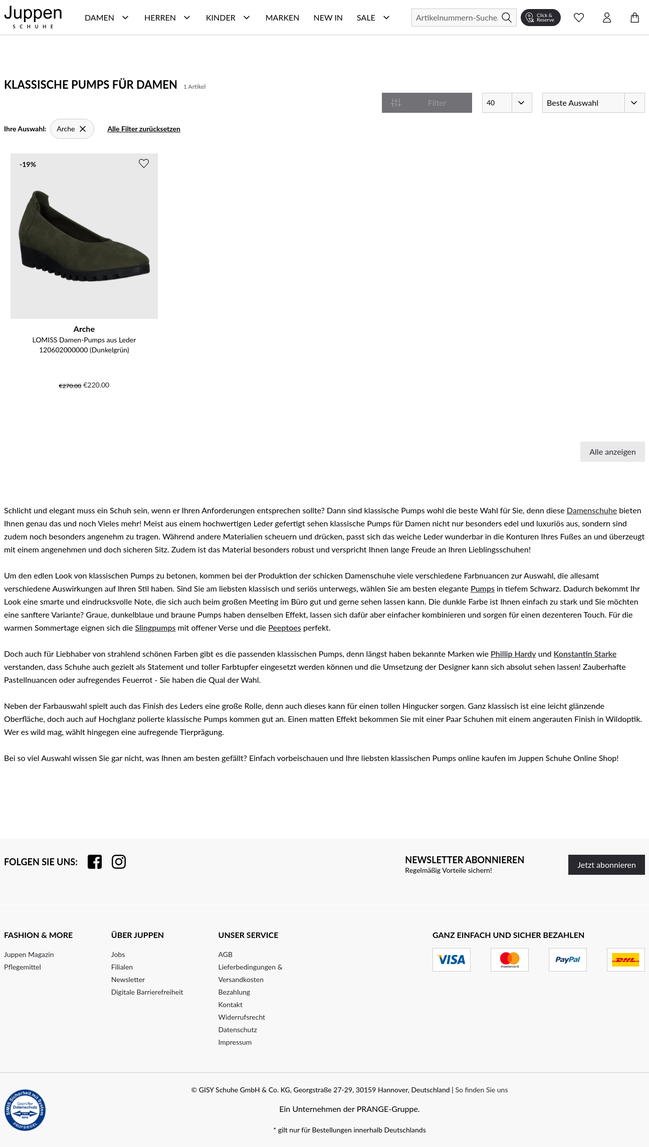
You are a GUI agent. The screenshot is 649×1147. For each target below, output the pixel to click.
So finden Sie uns (481, 1089)
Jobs (118, 954)
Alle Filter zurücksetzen (143, 128)
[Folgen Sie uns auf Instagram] (114, 862)
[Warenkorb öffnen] (635, 18)
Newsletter (128, 979)
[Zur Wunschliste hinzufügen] (144, 163)
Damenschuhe (592, 510)
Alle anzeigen (612, 451)
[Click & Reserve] (541, 17)
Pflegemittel (22, 967)
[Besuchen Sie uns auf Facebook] (90, 862)
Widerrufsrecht (242, 1017)
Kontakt (231, 1004)
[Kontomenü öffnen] (607, 18)
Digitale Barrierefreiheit (147, 992)
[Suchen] (464, 18)
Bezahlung (235, 992)
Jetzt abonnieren (606, 864)
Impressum (235, 1042)
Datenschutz (238, 1029)
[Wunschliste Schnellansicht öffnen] (579, 18)
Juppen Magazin (29, 954)
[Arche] (72, 129)
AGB (226, 954)
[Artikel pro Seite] (507, 103)
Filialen (122, 967)
